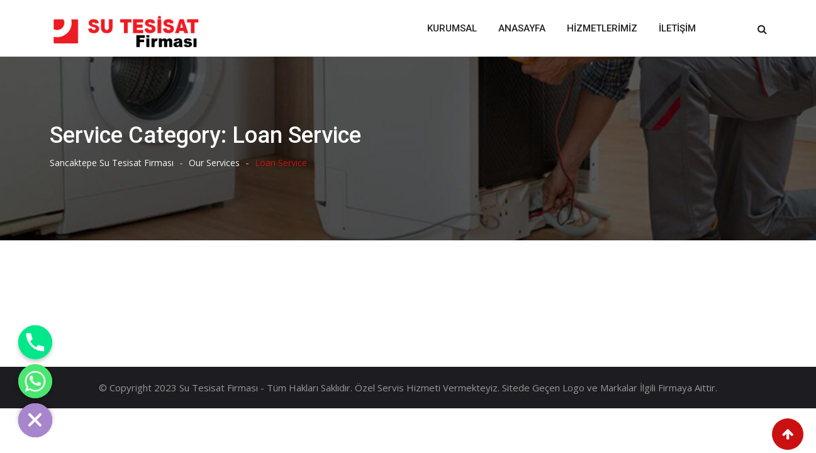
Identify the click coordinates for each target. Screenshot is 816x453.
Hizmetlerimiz (602, 28)
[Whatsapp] (35, 381)
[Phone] (35, 342)
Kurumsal (452, 28)
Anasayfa (521, 28)
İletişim (677, 28)
